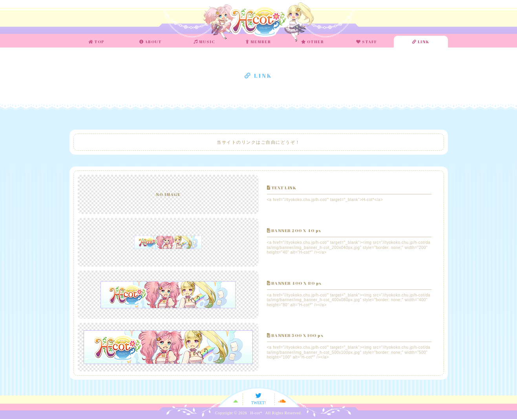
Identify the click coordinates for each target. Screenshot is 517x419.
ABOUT (150, 41)
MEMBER (258, 41)
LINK (420, 41)
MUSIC (204, 41)
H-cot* (256, 413)
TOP (96, 41)
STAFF (366, 41)
